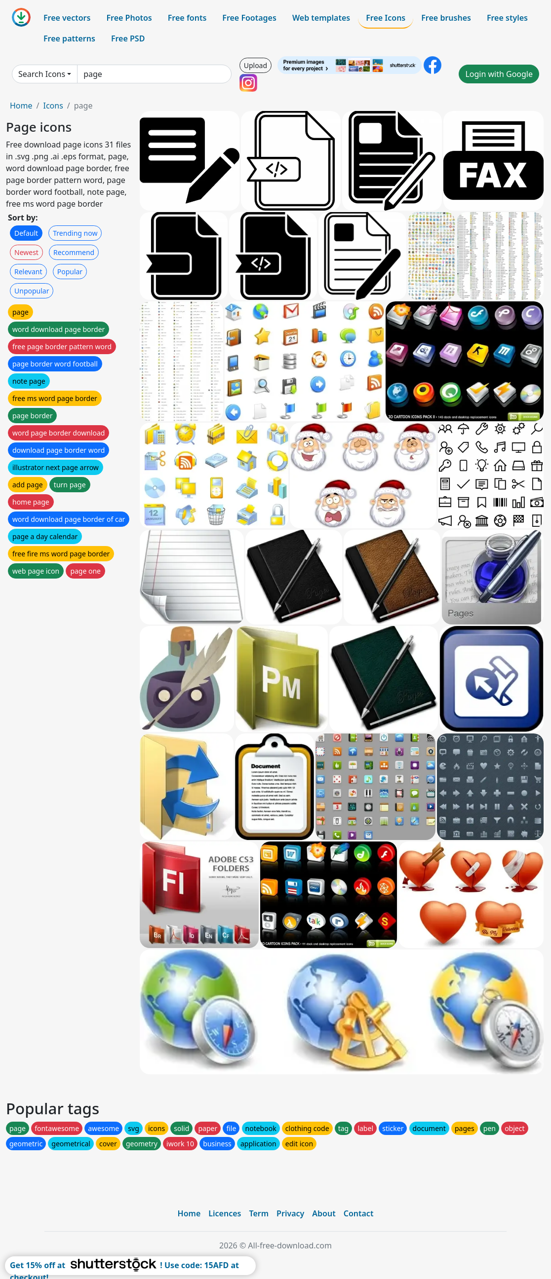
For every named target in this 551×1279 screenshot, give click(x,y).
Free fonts (187, 17)
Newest (26, 252)
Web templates (321, 17)
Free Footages (249, 17)
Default (26, 233)
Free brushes (446, 17)
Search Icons (41, 74)
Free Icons (385, 17)
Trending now (75, 233)
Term (259, 1213)
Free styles (507, 17)
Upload (255, 65)
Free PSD (128, 38)
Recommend (73, 252)
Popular (69, 271)
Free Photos (129, 17)
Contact (359, 1213)
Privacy (290, 1213)
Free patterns (69, 38)
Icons (53, 105)
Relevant (28, 271)
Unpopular (31, 290)
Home (21, 105)
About (323, 1213)
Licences (224, 1213)
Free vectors (66, 17)
